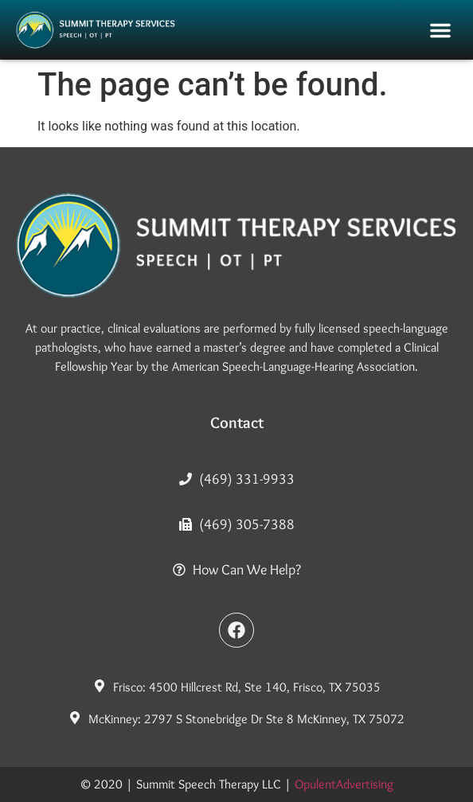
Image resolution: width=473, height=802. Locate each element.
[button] (440, 30)
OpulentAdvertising (344, 784)
